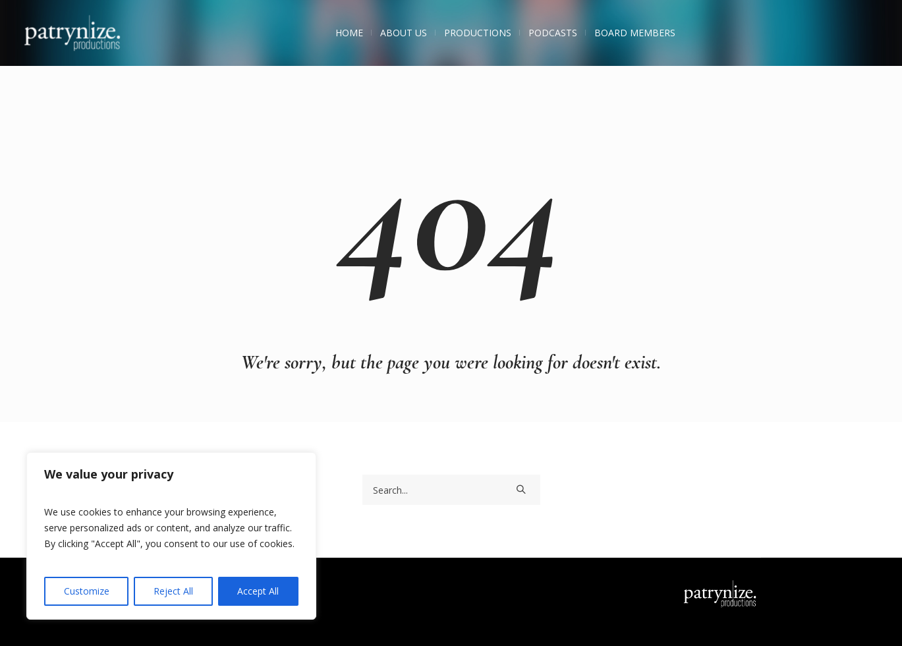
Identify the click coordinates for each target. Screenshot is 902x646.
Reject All (173, 591)
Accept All (258, 591)
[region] (171, 536)
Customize (86, 591)
